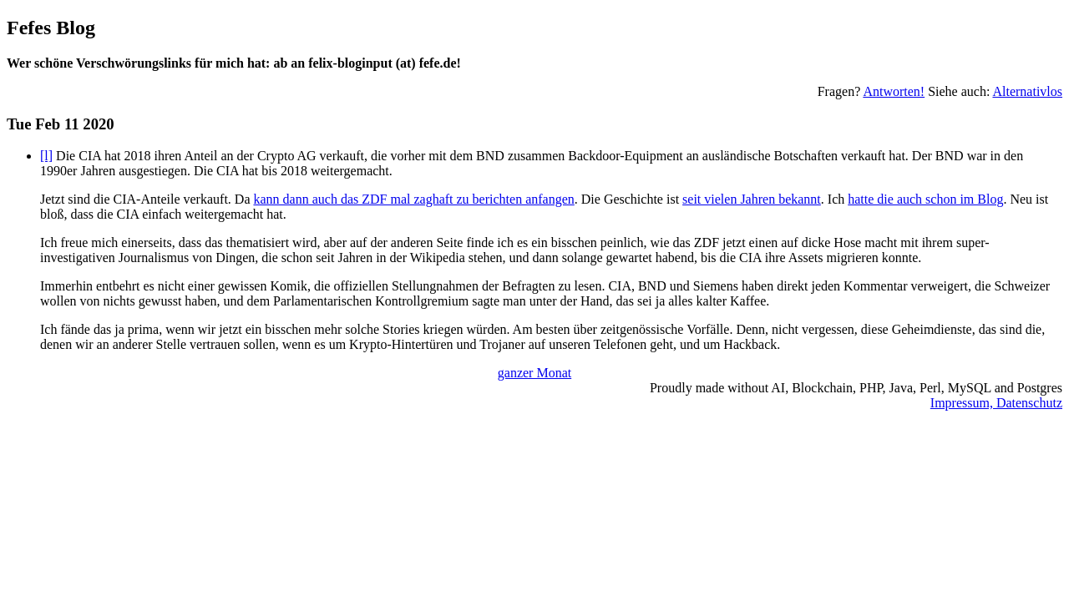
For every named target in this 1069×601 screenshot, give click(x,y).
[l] (46, 156)
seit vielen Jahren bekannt (751, 199)
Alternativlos (1027, 91)
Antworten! (894, 91)
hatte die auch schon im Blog (925, 199)
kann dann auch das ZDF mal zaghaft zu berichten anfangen (413, 199)
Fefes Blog (51, 27)
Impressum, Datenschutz (996, 403)
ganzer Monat (534, 373)
